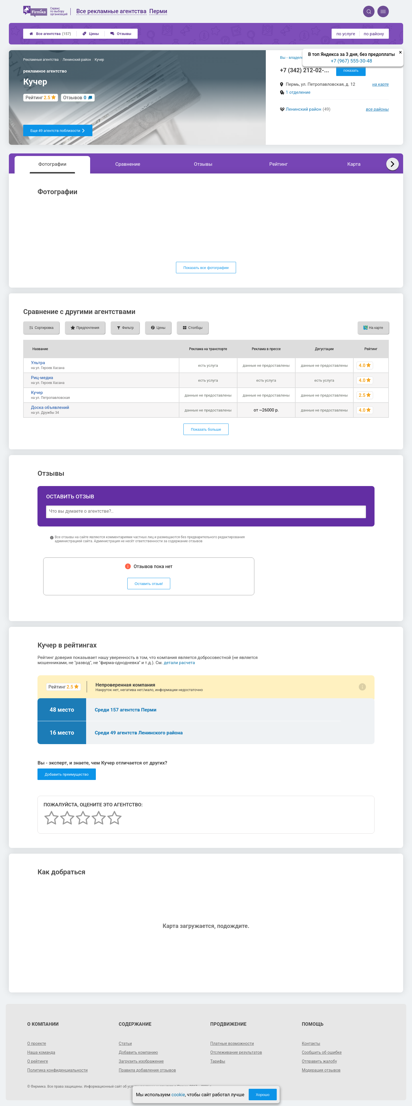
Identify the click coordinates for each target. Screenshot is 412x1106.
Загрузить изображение (141, 1061)
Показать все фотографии (206, 268)
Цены (90, 34)
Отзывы (120, 34)
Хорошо (263, 1095)
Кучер (37, 392)
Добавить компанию (138, 1052)
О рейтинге (37, 1061)
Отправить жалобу (319, 1061)
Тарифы (217, 1061)
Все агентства (50, 34)
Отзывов (74, 97)
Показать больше (206, 429)
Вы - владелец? (294, 57)
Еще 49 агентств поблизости (57, 130)
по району (374, 33)
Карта (353, 164)
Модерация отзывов (321, 1070)
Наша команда (41, 1052)
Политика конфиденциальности (57, 1070)
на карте (380, 84)
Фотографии (52, 164)
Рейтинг (278, 164)
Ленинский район (303, 109)
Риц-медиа (42, 377)
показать (350, 70)
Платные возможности (232, 1043)
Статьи (125, 1043)
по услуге (345, 33)
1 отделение (298, 92)
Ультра (38, 362)
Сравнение (127, 164)
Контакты (311, 1043)
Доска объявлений (50, 407)
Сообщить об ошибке (322, 1052)
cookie (178, 1094)
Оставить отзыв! (149, 584)
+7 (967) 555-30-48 (351, 61)
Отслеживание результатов (236, 1052)
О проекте (36, 1043)
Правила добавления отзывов (147, 1070)
